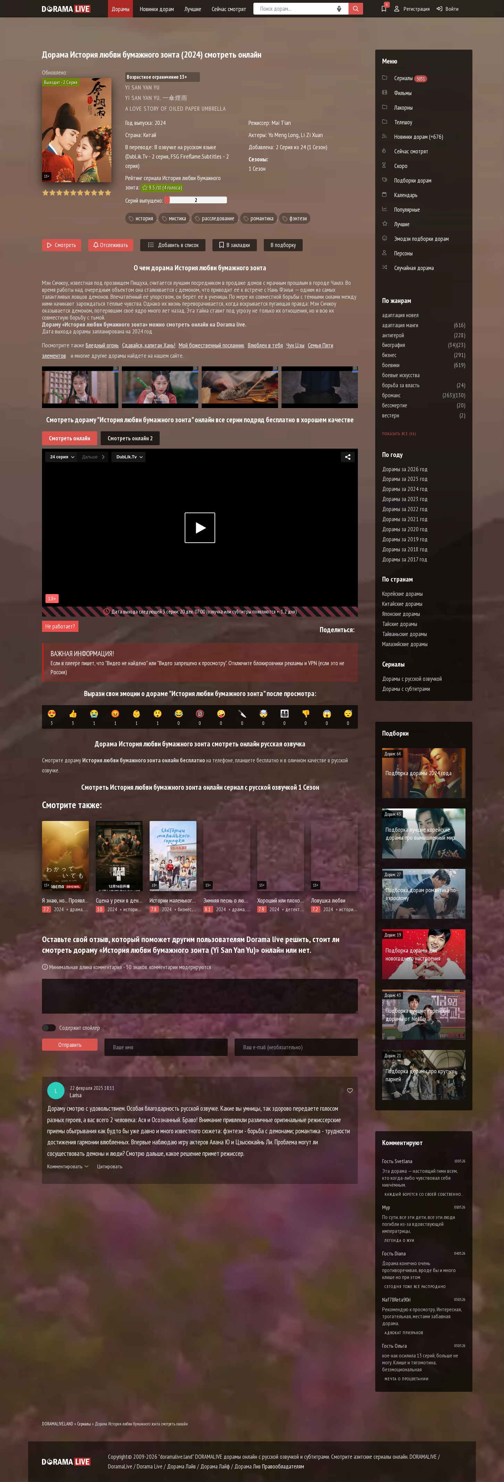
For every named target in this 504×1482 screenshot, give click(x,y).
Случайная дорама (414, 268)
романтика (262, 218)
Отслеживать (110, 245)
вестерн (411, 415)
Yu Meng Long (283, 135)
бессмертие (415, 405)
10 (107, 192)
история (144, 218)
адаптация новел (421, 315)
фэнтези (298, 218)
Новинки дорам (157, 9)
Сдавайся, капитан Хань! (148, 345)
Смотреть (61, 245)
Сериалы (84, 1424)
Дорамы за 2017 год (404, 559)
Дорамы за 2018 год (405, 549)
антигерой (414, 335)
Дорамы (120, 9)
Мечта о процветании (407, 1378)
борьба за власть (421, 385)
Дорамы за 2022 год (405, 509)
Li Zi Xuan (312, 135)
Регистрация (412, 8)
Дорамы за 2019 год (405, 539)
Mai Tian (281, 123)
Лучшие (192, 9)
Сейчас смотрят (229, 9)
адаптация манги (421, 325)
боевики (411, 365)
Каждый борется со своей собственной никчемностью (425, 1194)
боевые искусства (421, 375)
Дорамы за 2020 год (405, 529)
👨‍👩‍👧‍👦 (284, 718)
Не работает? (60, 626)
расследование (218, 218)
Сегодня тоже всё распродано (415, 1286)
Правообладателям (283, 1466)
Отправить (70, 1045)
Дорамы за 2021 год (405, 519)
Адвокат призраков (404, 1332)
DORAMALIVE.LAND (57, 1424)
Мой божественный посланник (211, 345)
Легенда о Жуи (399, 1240)
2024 (160, 123)
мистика (177, 218)
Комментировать (68, 1166)
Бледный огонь (102, 345)
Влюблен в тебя (265, 345)
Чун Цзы (295, 345)
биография (414, 345)
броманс (412, 395)
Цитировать (110, 1166)
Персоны (403, 253)
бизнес (410, 355)
